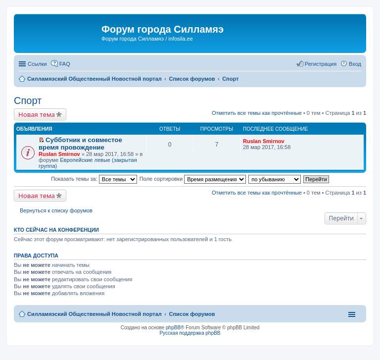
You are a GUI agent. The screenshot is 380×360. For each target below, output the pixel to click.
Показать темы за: (94, 179)
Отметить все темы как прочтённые (257, 113)
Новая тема (36, 114)
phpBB (173, 327)
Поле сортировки (193, 179)
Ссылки (37, 64)
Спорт (28, 100)
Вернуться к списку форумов (56, 210)
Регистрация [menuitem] (320, 64)
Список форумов (192, 314)
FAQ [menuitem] (64, 64)
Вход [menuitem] (355, 64)
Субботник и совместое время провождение (80, 143)
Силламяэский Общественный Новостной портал (94, 314)
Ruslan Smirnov (59, 154)
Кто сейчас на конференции (56, 230)
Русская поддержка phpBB (189, 333)
